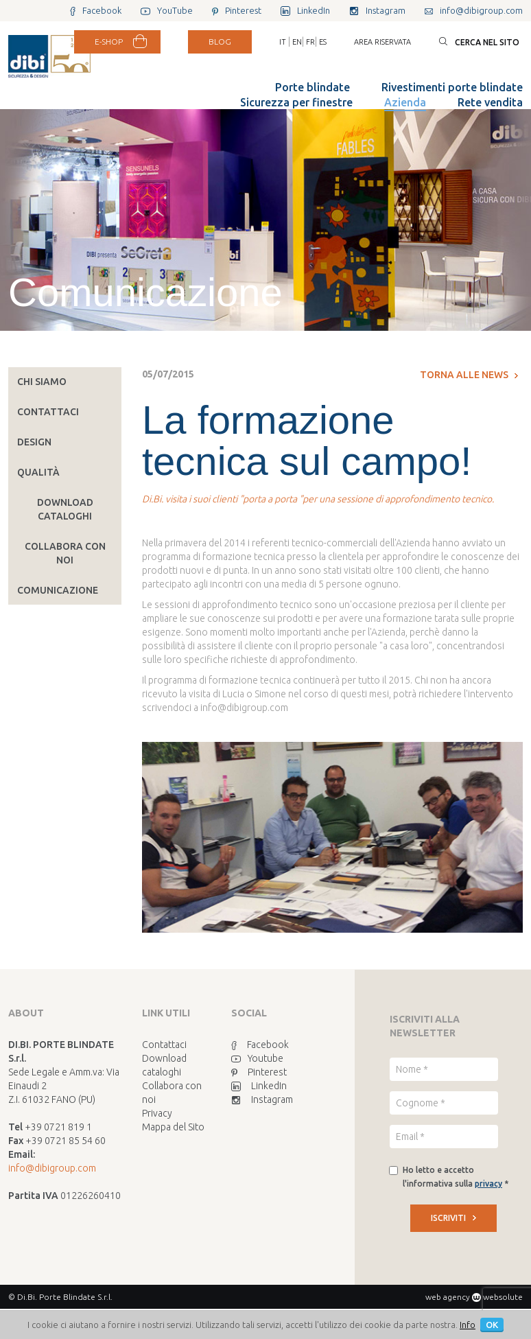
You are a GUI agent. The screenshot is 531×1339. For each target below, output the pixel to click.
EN (297, 42)
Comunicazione (57, 590)
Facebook (260, 1044)
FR (310, 42)
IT (282, 42)
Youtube (257, 1058)
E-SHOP (109, 41)
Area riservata (382, 42)
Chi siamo (42, 381)
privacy (488, 1183)
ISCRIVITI (453, 1217)
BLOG (220, 41)
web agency (447, 1296)
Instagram (262, 1099)
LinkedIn (259, 1085)
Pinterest (259, 1072)
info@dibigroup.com (52, 1168)
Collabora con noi (65, 553)
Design (34, 441)
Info (467, 1324)
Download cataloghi (65, 509)
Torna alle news (469, 374)
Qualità (38, 472)
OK (492, 1324)
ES (323, 42)
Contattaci (48, 411)
